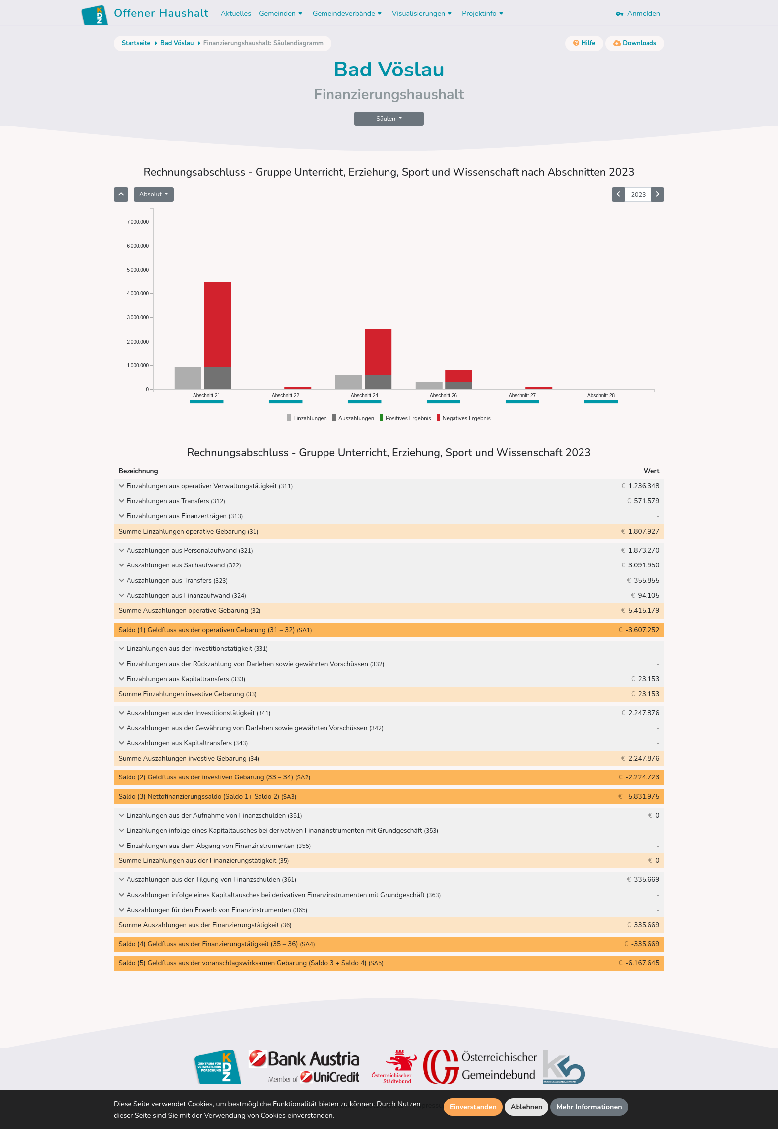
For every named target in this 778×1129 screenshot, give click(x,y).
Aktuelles (236, 13)
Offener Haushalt (161, 15)
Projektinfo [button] (483, 13)
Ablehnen (527, 1107)
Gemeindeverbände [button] (348, 13)
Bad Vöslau (177, 43)
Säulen (386, 118)
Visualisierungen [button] (423, 13)
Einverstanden (473, 1107)
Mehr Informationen (589, 1107)
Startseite (136, 43)
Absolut (151, 194)
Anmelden (638, 13)
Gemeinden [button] (282, 13)
